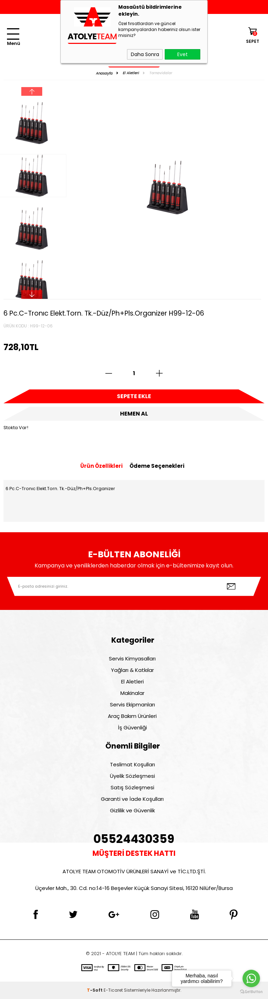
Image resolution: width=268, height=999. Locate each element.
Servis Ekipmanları (132, 704)
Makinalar (132, 693)
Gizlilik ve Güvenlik (132, 810)
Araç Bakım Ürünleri (132, 716)
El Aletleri (132, 681)
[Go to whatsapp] (251, 978)
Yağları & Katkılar (132, 670)
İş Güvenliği (132, 727)
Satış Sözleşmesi (132, 787)
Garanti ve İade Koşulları (132, 799)
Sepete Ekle (134, 396)
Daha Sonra (145, 54)
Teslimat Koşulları (132, 764)
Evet (182, 54)
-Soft (95, 990)
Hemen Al (134, 414)
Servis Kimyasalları (132, 658)
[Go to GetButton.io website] (251, 992)
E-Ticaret (113, 990)
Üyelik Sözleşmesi (132, 776)
